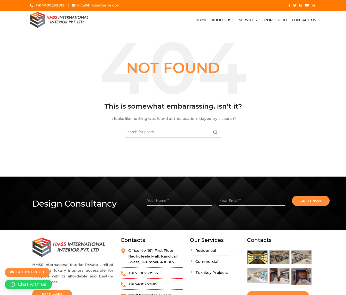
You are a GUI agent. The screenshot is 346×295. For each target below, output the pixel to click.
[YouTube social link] (307, 5)
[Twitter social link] (295, 5)
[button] (28, 284)
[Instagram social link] (301, 5)
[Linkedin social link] (313, 5)
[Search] (173, 137)
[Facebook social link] (289, 5)
